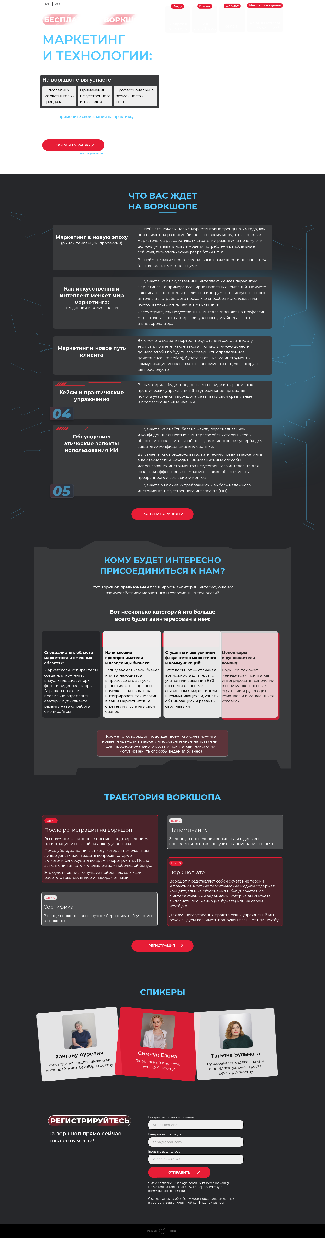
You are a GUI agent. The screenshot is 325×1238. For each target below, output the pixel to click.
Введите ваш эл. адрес (165, 1134)
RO (57, 4)
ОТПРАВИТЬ (179, 1172)
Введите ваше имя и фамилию (171, 1117)
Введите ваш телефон (165, 1151)
